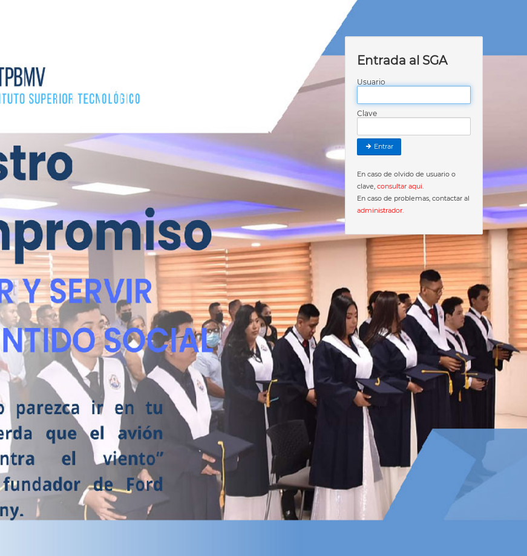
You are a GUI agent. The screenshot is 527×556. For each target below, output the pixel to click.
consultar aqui (399, 186)
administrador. (380, 210)
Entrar (379, 146)
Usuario (371, 82)
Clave (367, 113)
